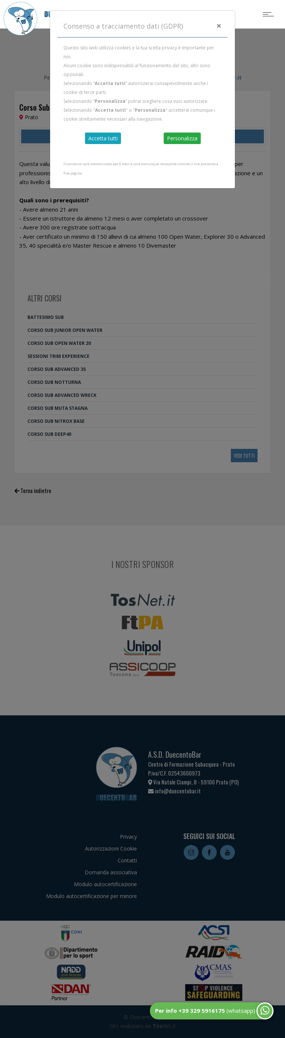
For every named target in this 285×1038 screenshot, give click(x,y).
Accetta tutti (103, 138)
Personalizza (182, 138)
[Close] (218, 25)
